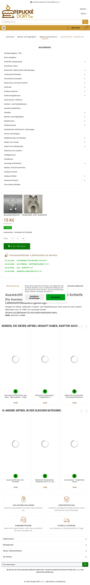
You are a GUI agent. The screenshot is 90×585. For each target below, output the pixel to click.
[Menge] (18, 238)
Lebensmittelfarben (12, 74)
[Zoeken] (42, 22)
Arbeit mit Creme (11, 142)
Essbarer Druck (10, 172)
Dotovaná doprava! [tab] (74, 286)
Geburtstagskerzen (12, 95)
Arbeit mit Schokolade (13, 146)
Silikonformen (10, 125)
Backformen (9, 121)
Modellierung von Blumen (15, 138)
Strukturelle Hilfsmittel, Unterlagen (19, 129)
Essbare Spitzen (11, 91)
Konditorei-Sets (11, 66)
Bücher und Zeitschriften (14, 168)
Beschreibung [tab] (13, 286)
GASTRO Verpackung (13, 62)
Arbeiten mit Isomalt (13, 151)
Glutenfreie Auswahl (13, 79)
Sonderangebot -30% (13, 53)
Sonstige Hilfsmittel (12, 163)
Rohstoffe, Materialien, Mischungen (19, 70)
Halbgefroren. (10, 155)
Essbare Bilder (10, 176)
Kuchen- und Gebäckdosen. (15, 104)
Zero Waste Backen (12, 184)
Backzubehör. (45, 47)
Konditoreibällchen (12, 108)
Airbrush (7, 87)
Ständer (7, 112)
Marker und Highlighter (14, 117)
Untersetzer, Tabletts (13, 100)
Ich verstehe (55, 297)
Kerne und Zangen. (12, 134)
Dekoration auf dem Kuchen (16, 83)
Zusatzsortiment (11, 180)
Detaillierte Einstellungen (34, 297)
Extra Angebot (10, 57)
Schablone (8, 159)
